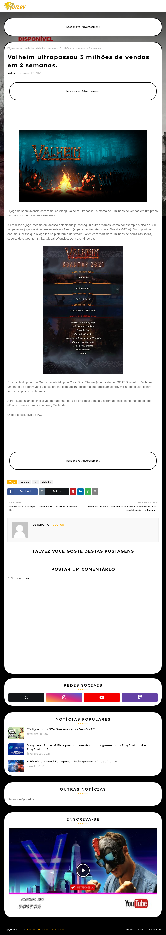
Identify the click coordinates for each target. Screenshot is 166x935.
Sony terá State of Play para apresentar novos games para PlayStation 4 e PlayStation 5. (86, 747)
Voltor (11, 73)
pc (35, 482)
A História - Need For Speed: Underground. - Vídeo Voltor (72, 761)
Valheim (29, 48)
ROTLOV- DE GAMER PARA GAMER (45, 929)
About (141, 929)
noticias (24, 482)
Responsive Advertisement (83, 27)
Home (129, 929)
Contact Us (155, 929)
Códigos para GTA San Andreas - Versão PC (61, 729)
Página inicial (14, 48)
